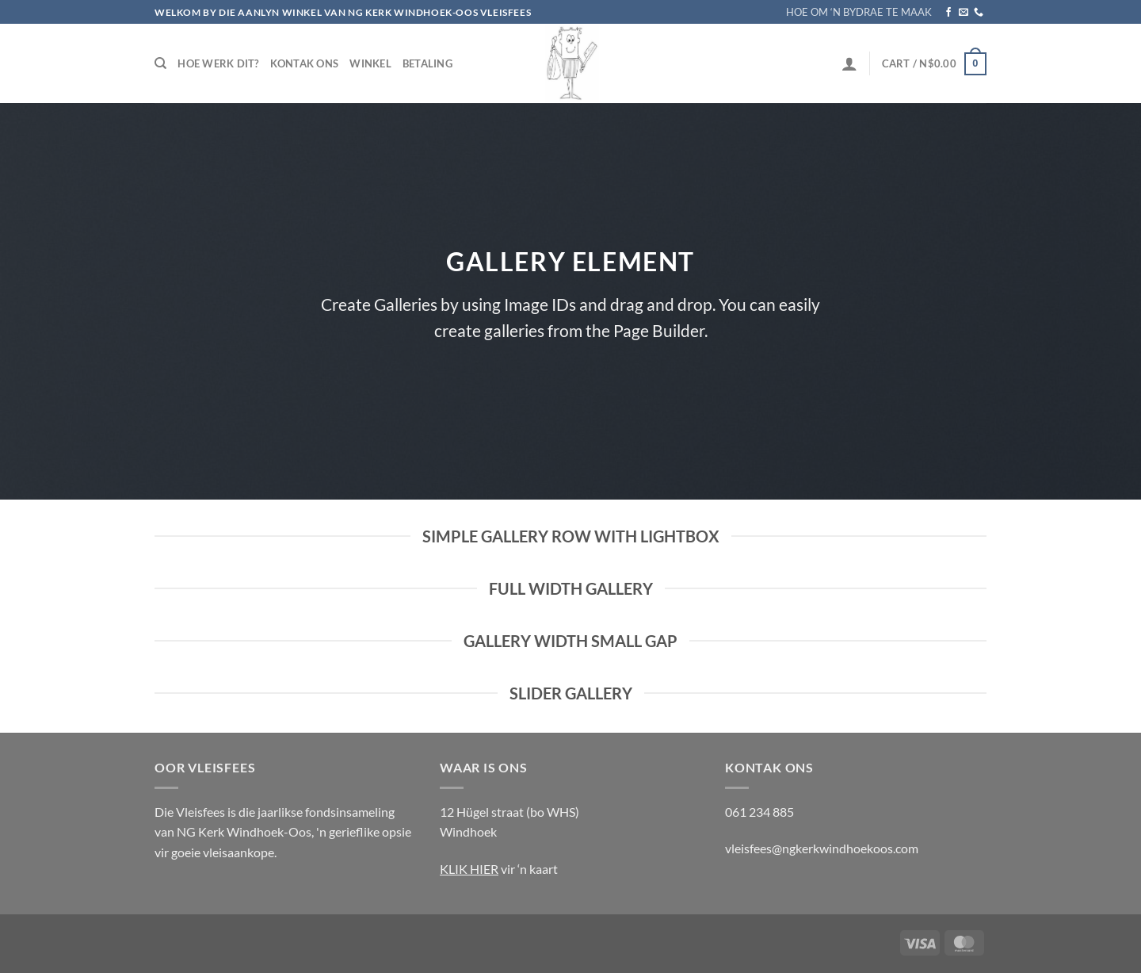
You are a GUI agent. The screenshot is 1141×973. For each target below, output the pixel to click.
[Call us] (978, 12)
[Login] (849, 63)
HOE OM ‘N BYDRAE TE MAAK (859, 12)
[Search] (160, 63)
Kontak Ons (304, 63)
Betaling (427, 63)
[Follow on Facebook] (948, 12)
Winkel (370, 63)
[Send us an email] (963, 12)
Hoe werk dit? (217, 63)
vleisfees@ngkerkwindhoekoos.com (821, 848)
